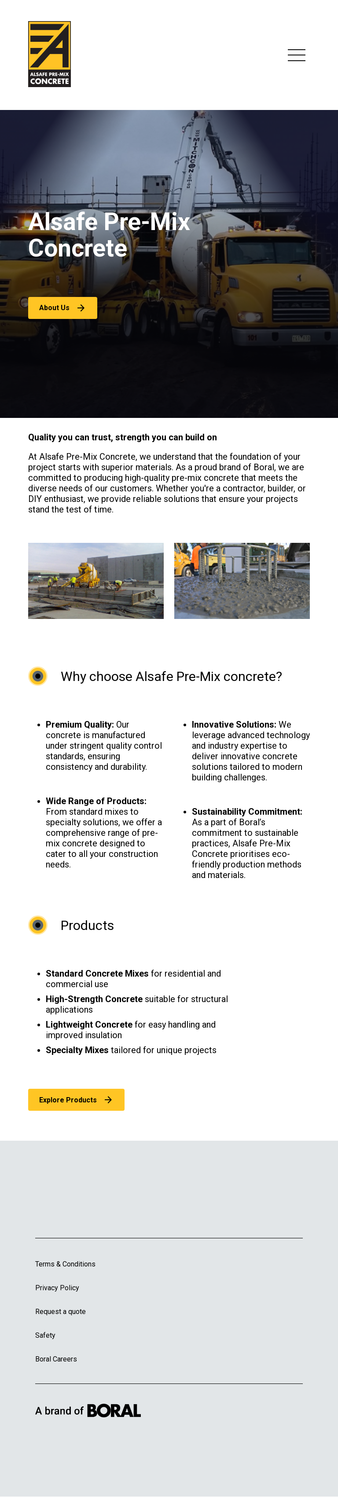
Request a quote (60, 1311)
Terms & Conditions (65, 1264)
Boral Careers (56, 1359)
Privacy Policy (57, 1288)
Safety (45, 1335)
